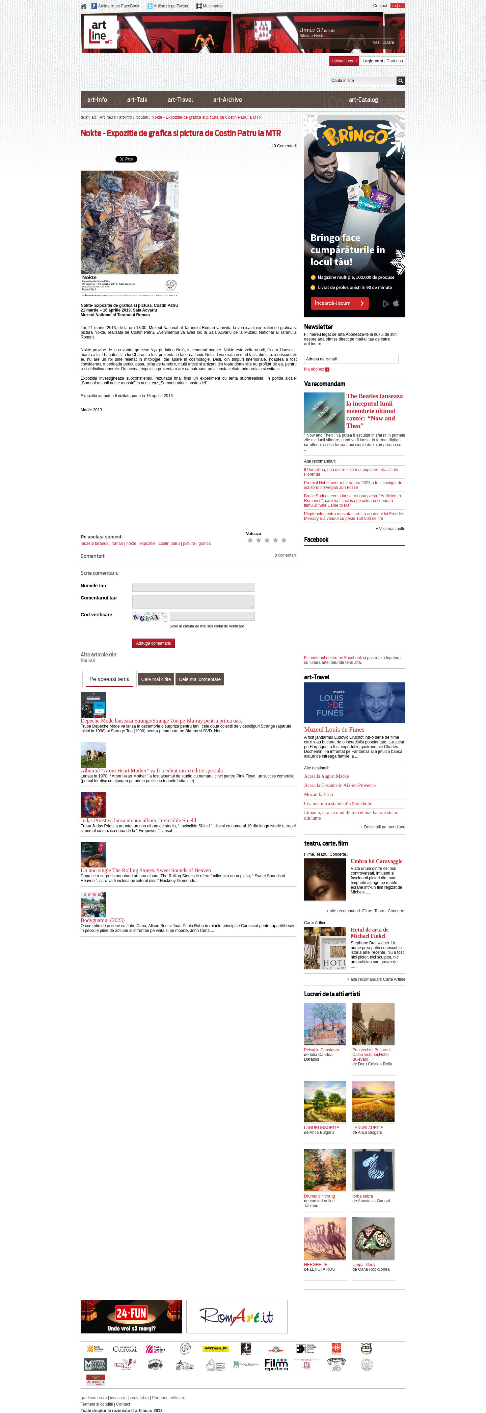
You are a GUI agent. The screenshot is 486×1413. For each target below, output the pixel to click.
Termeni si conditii (97, 1404)
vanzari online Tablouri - (319, 1203)
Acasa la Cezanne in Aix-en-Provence (340, 785)
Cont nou (394, 61)
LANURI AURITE (367, 1127)
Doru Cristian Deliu (375, 1064)
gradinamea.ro (94, 1397)
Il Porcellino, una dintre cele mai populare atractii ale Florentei (351, 472)
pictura (189, 543)
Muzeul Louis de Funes (334, 729)
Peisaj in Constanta (321, 1050)
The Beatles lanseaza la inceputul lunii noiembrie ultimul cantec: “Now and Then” (374, 410)
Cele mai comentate (200, 679)
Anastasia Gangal (374, 1201)
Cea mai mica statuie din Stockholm (338, 803)
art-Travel (180, 99)
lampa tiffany (363, 1264)
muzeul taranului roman (102, 543)
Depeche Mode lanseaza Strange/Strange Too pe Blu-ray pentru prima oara (162, 721)
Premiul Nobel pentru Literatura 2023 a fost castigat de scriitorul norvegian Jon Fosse (353, 485)
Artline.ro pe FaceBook (118, 6)
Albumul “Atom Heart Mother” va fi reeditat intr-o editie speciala (152, 770)
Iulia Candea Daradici (318, 1057)
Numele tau (93, 585)
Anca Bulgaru (321, 1132)
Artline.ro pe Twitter (171, 6)
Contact (380, 5)
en (401, 5)
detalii (329, 30)
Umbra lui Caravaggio (377, 861)
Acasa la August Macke (326, 776)
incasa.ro (118, 1397)
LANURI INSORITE (321, 1127)
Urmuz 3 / (311, 30)
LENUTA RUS (322, 1269)
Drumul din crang (319, 1196)
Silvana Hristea (313, 35)
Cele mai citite (156, 679)
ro (394, 5)
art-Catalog (363, 99)
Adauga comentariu (153, 643)
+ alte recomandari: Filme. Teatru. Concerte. (365, 911)
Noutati (141, 117)
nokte (131, 543)
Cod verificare (96, 614)
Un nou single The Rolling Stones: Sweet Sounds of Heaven (146, 870)
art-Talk (137, 99)
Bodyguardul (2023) (103, 920)
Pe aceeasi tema (109, 679)
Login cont (372, 61)
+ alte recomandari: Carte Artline (376, 979)
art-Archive (227, 99)
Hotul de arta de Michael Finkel (369, 933)
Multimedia (212, 6)
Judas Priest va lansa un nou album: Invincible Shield (138, 820)
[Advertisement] (203, 71)
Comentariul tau (99, 597)
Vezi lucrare (383, 42)
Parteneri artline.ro (169, 1397)
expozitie (147, 543)
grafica (204, 543)
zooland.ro (139, 1397)
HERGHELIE (315, 1264)
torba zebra (362, 1196)
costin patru (169, 543)
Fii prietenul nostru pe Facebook (333, 657)
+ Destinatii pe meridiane (383, 827)
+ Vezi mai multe (390, 528)
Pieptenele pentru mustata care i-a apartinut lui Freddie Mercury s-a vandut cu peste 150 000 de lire (353, 516)
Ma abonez (316, 369)
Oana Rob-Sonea (373, 1269)
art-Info (97, 99)
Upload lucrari (344, 61)
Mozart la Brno (318, 794)
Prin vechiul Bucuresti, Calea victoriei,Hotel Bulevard (372, 1055)
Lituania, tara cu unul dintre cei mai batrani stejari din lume (351, 815)
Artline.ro (108, 117)
